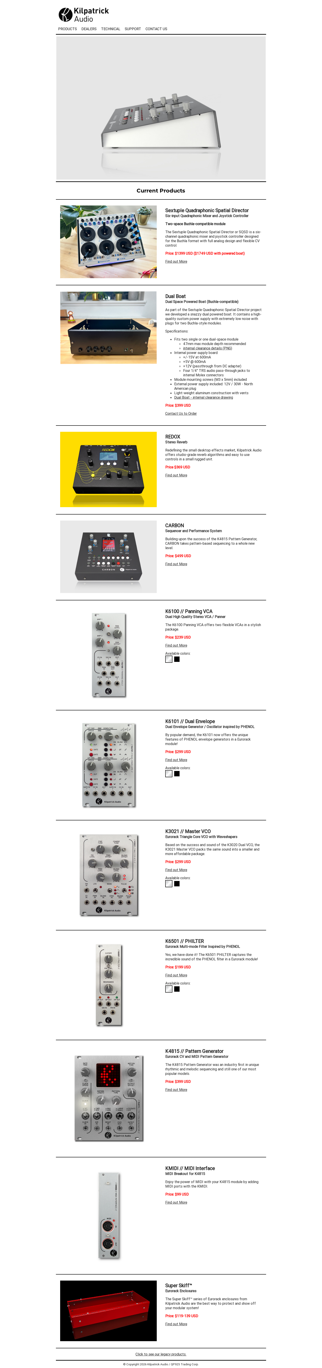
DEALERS (89, 29)
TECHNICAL (110, 29)
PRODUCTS (67, 29)
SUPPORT (133, 29)
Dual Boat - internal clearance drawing (203, 397)
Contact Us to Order (181, 413)
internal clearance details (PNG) (207, 348)
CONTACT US (156, 29)
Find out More (176, 261)
